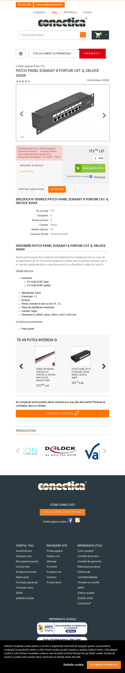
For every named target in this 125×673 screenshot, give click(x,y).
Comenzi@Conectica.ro (49, 5)
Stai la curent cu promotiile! (52, 54)
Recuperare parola (27, 561)
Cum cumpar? (86, 551)
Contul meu (23, 567)
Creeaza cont (24, 556)
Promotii (92, 54)
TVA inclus (99, 177)
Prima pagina (54, 551)
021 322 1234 (24, 5)
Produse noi (54, 572)
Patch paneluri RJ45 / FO (30, 66)
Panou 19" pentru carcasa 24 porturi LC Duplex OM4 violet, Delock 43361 (46, 375)
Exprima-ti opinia (59, 413)
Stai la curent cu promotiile (62, 512)
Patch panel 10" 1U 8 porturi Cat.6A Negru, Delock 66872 (81, 373)
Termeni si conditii (88, 582)
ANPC (81, 588)
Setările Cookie (25, 598)
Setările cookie (73, 665)
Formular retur (24, 588)
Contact (51, 577)
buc (101, 158)
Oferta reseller (86, 593)
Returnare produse (89, 567)
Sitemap (51, 561)
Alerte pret (22, 577)
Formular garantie (27, 582)
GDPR (19, 593)
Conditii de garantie (89, 561)
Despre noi (53, 556)
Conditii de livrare (88, 556)
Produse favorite (26, 572)
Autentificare (24, 551)
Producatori (54, 582)
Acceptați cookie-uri (104, 665)
